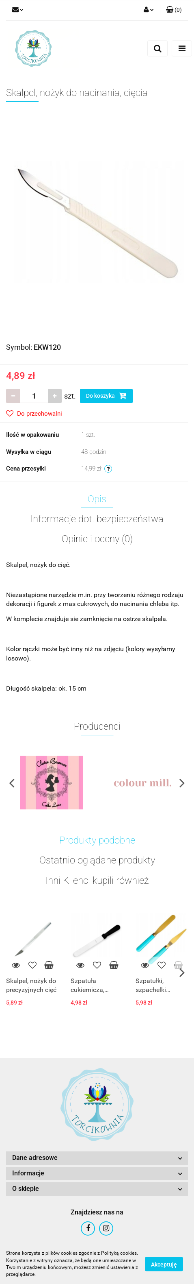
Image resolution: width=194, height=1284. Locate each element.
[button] (174, 10)
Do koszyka (106, 396)
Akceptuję (164, 1264)
